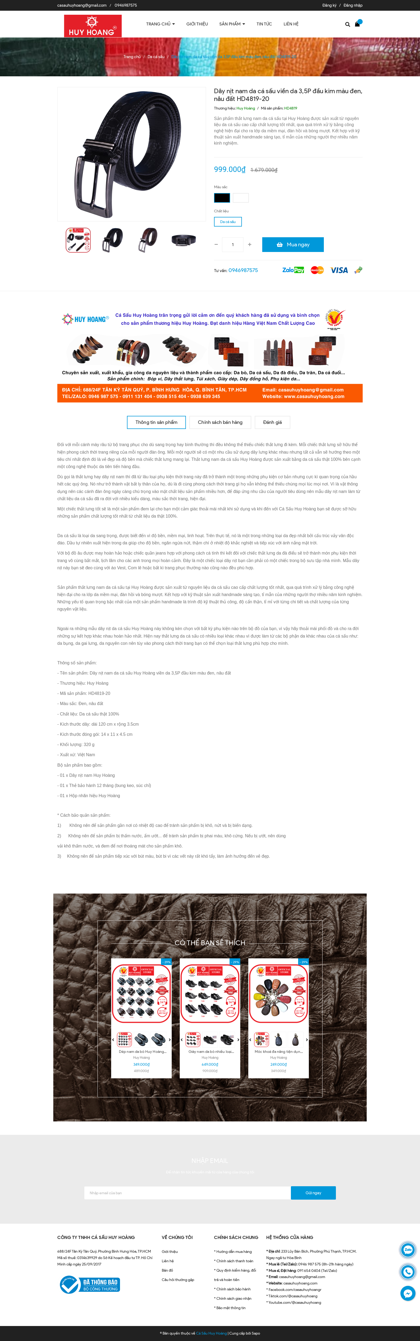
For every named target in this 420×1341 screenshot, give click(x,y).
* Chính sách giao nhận (233, 1298)
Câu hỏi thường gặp (178, 1280)
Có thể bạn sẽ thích (210, 943)
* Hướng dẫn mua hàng (233, 1251)
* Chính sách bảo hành (232, 1289)
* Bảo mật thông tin (230, 1308)
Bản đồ (167, 1270)
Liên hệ (168, 1261)
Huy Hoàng (141, 1058)
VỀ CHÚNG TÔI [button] (177, 1237)
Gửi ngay (313, 1193)
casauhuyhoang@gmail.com (82, 5)
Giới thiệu (170, 1251)
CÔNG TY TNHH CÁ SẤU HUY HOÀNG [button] (96, 1237)
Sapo (256, 1333)
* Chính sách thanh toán (233, 1261)
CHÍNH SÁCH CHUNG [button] (236, 1237)
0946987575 (126, 5)
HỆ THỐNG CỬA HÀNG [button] (289, 1237)
